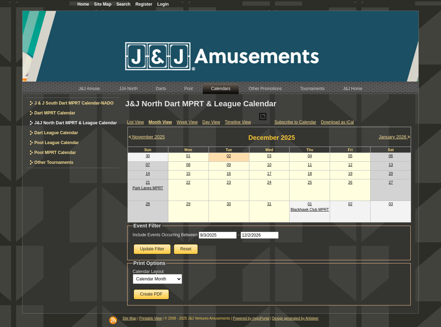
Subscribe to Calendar (295, 122)
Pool (188, 88)
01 (188, 156)
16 (229, 173)
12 (350, 164)
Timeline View (238, 122)
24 (269, 182)
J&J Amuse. (90, 88)
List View (135, 122)
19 (350, 173)
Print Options (149, 263)
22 (188, 182)
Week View (187, 122)
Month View (160, 122)
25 (310, 182)
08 (188, 164)
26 (350, 182)
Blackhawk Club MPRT (310, 209)
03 (269, 156)
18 (310, 173)
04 (310, 156)
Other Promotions (265, 88)
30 (148, 156)
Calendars (220, 88)
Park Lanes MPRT (147, 188)
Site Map (129, 318)
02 (229, 156)
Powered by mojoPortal (251, 318)
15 (188, 173)
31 (269, 204)
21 (148, 182)
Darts (161, 88)
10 (269, 164)
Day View (211, 122)
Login (163, 4)
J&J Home (352, 88)
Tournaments (312, 88)
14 (148, 173)
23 (229, 182)
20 (391, 173)
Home (83, 4)
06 (391, 156)
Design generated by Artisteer (295, 318)
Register (143, 4)
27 (391, 182)
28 (148, 204)
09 (229, 164)
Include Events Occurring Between (165, 234)
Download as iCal (337, 122)
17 (269, 173)
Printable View (150, 318)
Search (123, 4)
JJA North (128, 88)
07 (148, 164)
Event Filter (147, 225)
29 (188, 204)
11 (310, 164)
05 (350, 156)
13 (391, 164)
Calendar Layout (148, 271)
